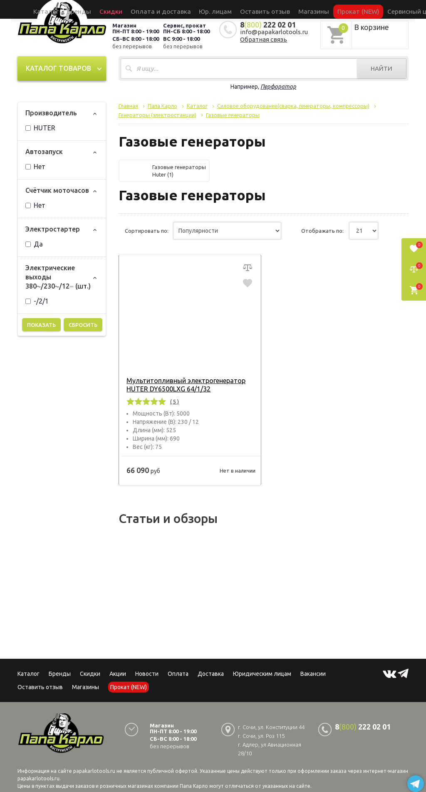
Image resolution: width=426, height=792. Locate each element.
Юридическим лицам (262, 673)
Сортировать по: (146, 231)
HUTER (40, 128)
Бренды (116, 9)
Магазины (85, 687)
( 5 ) (172, 401)
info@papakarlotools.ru (274, 31)
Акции (117, 673)
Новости (147, 673)
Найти (381, 68)
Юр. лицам (217, 9)
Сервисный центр (370, 9)
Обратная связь (263, 39)
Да (34, 244)
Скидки (90, 673)
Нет (35, 166)
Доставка (211, 673)
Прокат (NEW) (327, 9)
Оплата (178, 673)
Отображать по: (322, 231)
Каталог (92, 9)
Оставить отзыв (255, 9)
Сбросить (83, 325)
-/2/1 (37, 301)
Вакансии (313, 673)
